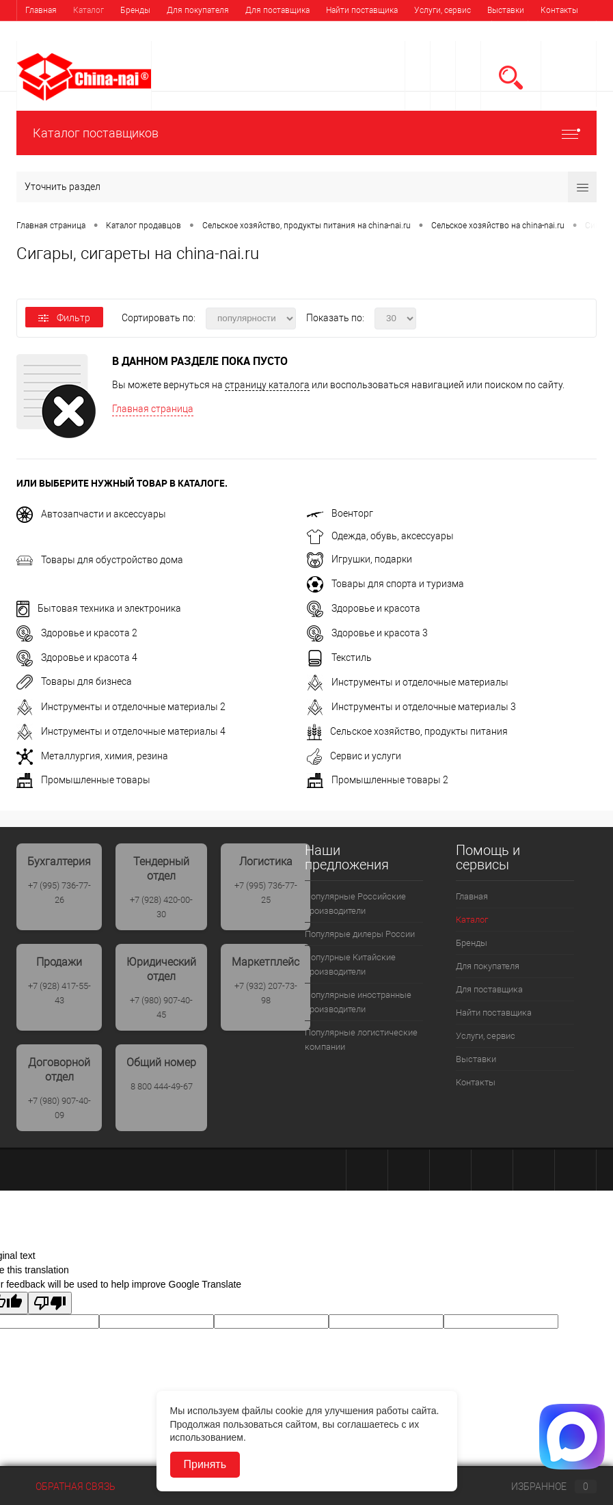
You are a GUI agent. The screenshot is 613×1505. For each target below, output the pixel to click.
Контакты (559, 10)
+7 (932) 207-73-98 (265, 993)
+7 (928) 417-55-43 (59, 993)
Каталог (88, 10)
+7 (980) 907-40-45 (161, 1007)
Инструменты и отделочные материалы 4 (121, 731)
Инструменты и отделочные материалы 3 (411, 706)
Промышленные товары (83, 779)
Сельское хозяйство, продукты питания (407, 731)
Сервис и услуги (354, 755)
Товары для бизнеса (74, 681)
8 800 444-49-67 (162, 1086)
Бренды (135, 10)
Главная (41, 10)
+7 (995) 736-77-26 (59, 892)
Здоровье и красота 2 (76, 632)
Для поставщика (277, 10)
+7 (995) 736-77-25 (265, 892)
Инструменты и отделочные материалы (407, 682)
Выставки (505, 10)
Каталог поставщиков (306, 133)
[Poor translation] (50, 1303)
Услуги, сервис (442, 10)
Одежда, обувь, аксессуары (380, 535)
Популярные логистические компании (361, 1039)
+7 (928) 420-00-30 (161, 907)
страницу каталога (267, 384)
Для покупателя (198, 10)
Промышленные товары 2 (377, 779)
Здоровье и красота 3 (367, 632)
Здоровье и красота (363, 608)
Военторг (340, 513)
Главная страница (152, 408)
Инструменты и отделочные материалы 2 (121, 706)
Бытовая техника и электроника (98, 608)
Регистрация (562, 32)
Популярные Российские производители (355, 903)
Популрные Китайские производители (350, 964)
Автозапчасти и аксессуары (91, 514)
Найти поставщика (362, 10)
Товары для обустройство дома (99, 559)
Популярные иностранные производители (358, 1002)
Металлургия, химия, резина (92, 755)
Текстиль (339, 657)
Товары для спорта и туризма (385, 583)
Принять (205, 1464)
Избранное (543, 1486)
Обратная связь (65, 1486)
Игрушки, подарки (359, 559)
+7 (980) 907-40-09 (59, 1108)
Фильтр (64, 317)
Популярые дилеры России (360, 934)
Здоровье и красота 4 (76, 657)
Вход (509, 32)
